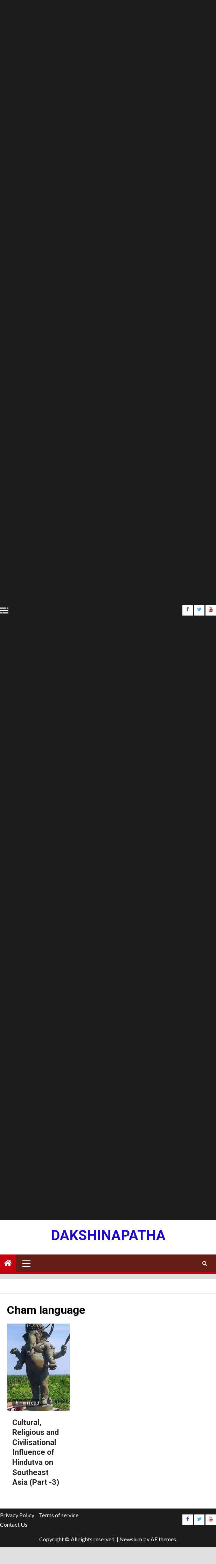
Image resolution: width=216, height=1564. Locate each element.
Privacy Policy (17, 1515)
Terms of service (58, 1515)
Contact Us (13, 1524)
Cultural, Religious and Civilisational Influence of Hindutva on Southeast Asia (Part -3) (35, 1452)
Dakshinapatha (108, 1235)
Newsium (130, 1539)
